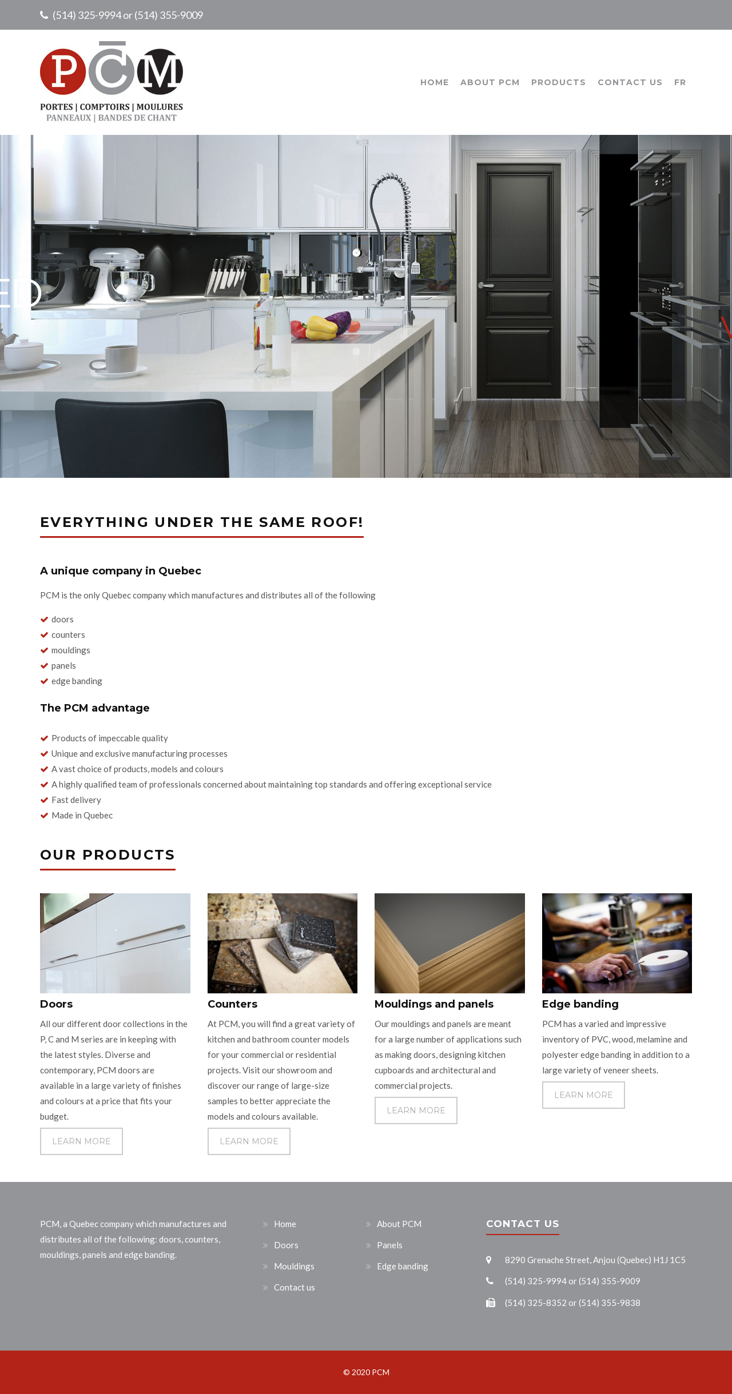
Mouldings (294, 1266)
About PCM (490, 82)
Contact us (630, 82)
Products (558, 82)
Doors (286, 1245)
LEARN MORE (81, 1141)
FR (680, 82)
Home (434, 82)
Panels (390, 1245)
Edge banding (402, 1266)
